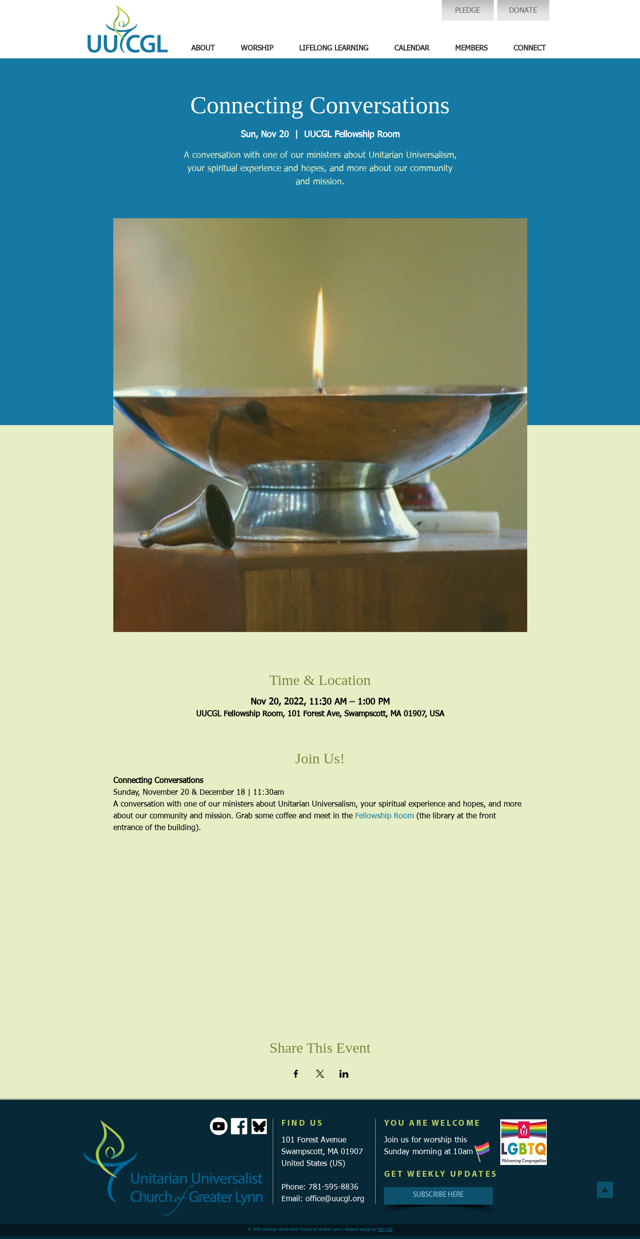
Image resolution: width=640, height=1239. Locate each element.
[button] (203, 48)
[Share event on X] (320, 1074)
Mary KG (385, 1230)
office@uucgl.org (335, 1199)
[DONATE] (523, 10)
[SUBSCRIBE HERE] (438, 1196)
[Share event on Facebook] (296, 1074)
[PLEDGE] (468, 10)
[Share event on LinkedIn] (344, 1074)
